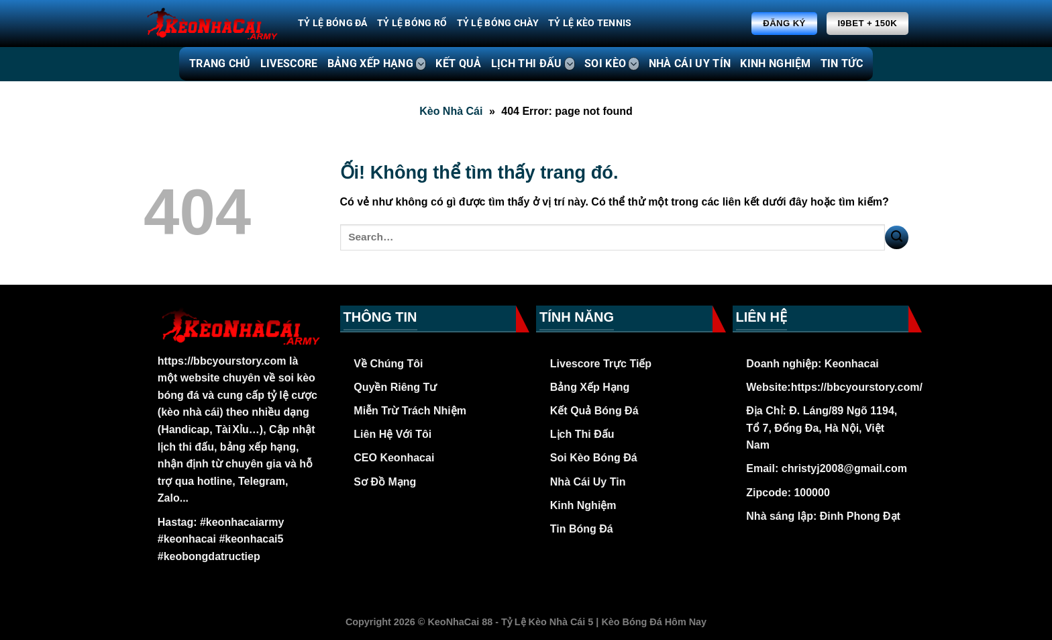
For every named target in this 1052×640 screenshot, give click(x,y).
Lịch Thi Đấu (582, 434)
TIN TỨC (842, 63)
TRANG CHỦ (220, 63)
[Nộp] (896, 237)
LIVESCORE (289, 63)
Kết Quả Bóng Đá (594, 410)
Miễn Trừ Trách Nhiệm (410, 410)
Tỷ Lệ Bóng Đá (333, 23)
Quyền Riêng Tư (395, 387)
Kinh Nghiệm (583, 505)
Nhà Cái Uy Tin (588, 482)
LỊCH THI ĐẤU (533, 64)
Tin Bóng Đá (581, 529)
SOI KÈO (611, 64)
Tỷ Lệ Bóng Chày (498, 23)
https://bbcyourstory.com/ (857, 387)
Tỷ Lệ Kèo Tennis (590, 23)
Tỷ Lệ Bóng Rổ (412, 23)
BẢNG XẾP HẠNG (377, 64)
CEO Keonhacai (394, 457)
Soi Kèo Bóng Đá (593, 457)
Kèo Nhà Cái (450, 111)
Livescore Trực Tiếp (600, 363)
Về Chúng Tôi (388, 363)
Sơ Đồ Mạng (385, 482)
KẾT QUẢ (458, 63)
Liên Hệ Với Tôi (392, 434)
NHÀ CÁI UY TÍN (690, 63)
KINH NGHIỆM (775, 63)
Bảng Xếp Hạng (590, 387)
